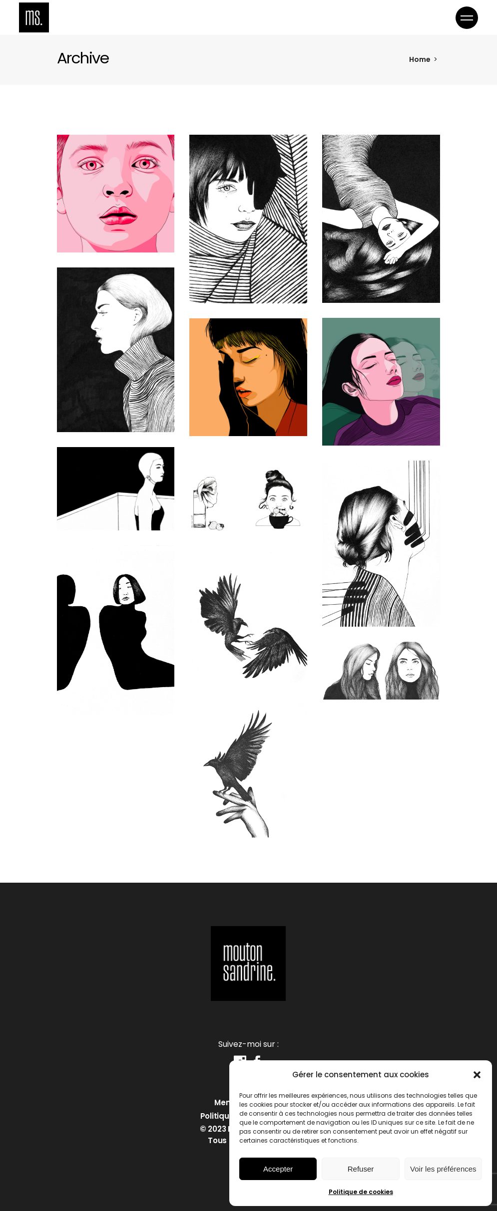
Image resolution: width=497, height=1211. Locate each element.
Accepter (278, 1169)
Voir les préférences (443, 1169)
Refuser (361, 1169)
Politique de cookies (361, 1192)
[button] (477, 1075)
